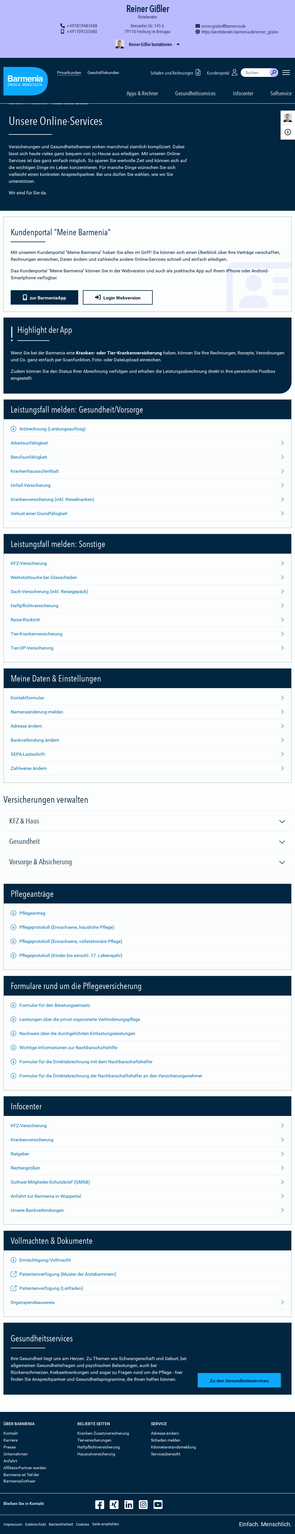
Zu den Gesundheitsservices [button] (238, 1380)
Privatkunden (69, 63)
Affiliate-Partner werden (24, 1467)
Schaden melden (165, 1440)
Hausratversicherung (96, 1454)
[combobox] (255, 63)
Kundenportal (223, 63)
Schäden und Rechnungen (176, 63)
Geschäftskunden (103, 63)
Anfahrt (10, 1461)
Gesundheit (147, 841)
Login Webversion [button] (118, 298)
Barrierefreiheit (61, 1524)
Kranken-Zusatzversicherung (103, 1433)
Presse (9, 1447)
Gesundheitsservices (195, 84)
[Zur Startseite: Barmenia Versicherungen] (25, 73)
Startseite (16, 103)
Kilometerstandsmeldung (173, 1447)
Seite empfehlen (105, 1524)
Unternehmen (15, 1454)
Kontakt (10, 1433)
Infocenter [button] (243, 84)
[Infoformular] (288, 132)
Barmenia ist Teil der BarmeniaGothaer (21, 1477)
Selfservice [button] (281, 84)
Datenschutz (35, 1524)
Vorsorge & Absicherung (147, 862)
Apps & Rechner (142, 84)
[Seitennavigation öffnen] (286, 63)
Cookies (82, 1524)
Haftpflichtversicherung (98, 1447)
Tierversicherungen (94, 1440)
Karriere (10, 1440)
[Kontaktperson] (288, 119)
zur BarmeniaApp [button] (44, 298)
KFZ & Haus (147, 821)
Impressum (12, 1524)
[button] (147, 44)
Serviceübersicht (165, 1454)
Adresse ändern (165, 1433)
